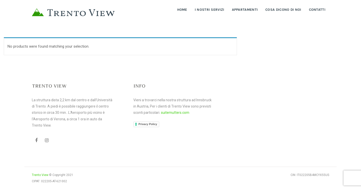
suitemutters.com (175, 113)
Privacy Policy (147, 124)
